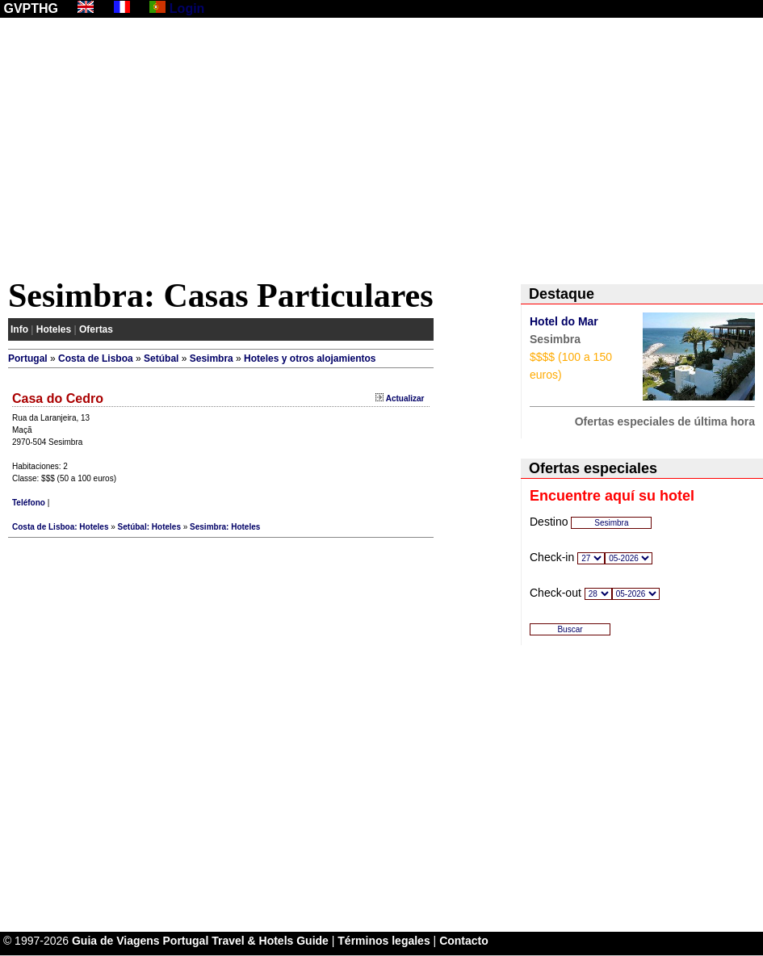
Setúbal (161, 358)
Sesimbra (211, 358)
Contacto (463, 940)
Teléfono (28, 502)
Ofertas (96, 329)
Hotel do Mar (564, 321)
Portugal (28, 358)
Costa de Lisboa (95, 358)
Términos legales (383, 940)
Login (187, 8)
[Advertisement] (381, 151)
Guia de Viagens (116, 940)
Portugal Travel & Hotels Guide (246, 940)
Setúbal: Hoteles (149, 526)
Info (19, 329)
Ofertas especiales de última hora (665, 421)
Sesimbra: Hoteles (225, 526)
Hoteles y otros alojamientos (309, 358)
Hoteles (53, 329)
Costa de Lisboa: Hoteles (60, 526)
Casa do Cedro (57, 398)
